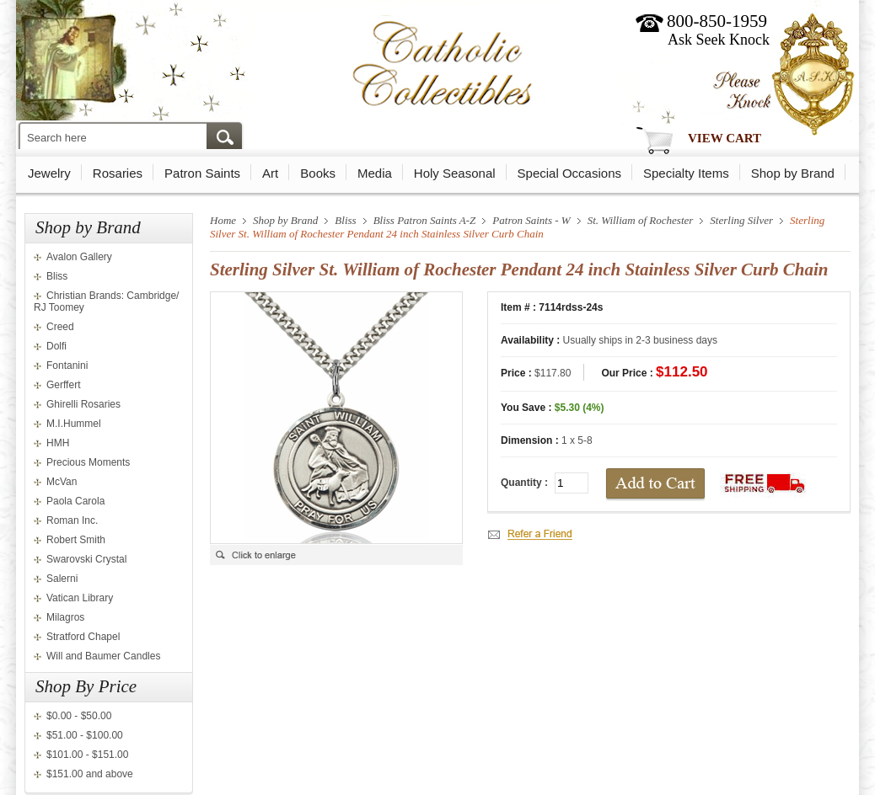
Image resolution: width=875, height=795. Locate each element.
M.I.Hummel (73, 424)
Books (318, 173)
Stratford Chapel (83, 637)
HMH (57, 443)
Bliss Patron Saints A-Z (424, 220)
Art (270, 173)
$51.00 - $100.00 (84, 735)
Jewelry (49, 173)
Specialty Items (686, 173)
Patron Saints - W (531, 220)
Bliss (56, 276)
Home (223, 220)
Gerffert (63, 385)
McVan (61, 482)
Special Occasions (569, 173)
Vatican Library (79, 598)
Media (374, 173)
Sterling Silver (741, 220)
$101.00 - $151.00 (87, 754)
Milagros (65, 617)
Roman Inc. (72, 520)
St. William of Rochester (641, 220)
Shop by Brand (793, 173)
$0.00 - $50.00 (78, 716)
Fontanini (67, 365)
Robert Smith (75, 540)
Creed (60, 327)
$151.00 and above (89, 774)
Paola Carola (75, 501)
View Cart (724, 138)
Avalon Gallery (79, 257)
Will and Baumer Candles (103, 656)
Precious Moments (88, 462)
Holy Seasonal (455, 173)
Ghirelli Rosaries (83, 404)
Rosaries (117, 173)
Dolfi (56, 346)
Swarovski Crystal (86, 559)
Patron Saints (202, 173)
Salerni (62, 578)
